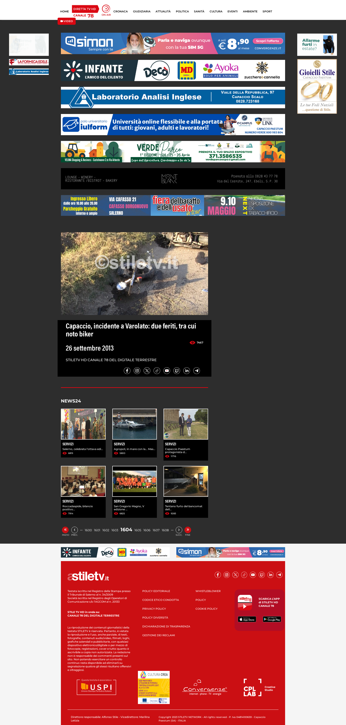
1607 (156, 530)
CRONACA (120, 11)
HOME (64, 11)
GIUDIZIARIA (141, 11)
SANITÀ (199, 11)
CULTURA (216, 11)
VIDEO (66, 21)
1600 (88, 530)
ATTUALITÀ (163, 11)
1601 (97, 530)
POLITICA (182, 11)
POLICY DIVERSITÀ (155, 617)
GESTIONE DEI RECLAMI (158, 635)
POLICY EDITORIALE (156, 591)
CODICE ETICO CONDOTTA (160, 600)
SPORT (267, 11)
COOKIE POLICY (207, 608)
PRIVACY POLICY (154, 608)
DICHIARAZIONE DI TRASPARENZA (166, 626)
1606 (146, 530)
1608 (165, 530)
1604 (126, 530)
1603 (114, 530)
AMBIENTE (250, 11)
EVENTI (233, 11)
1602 (105, 530)
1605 (137, 530)
